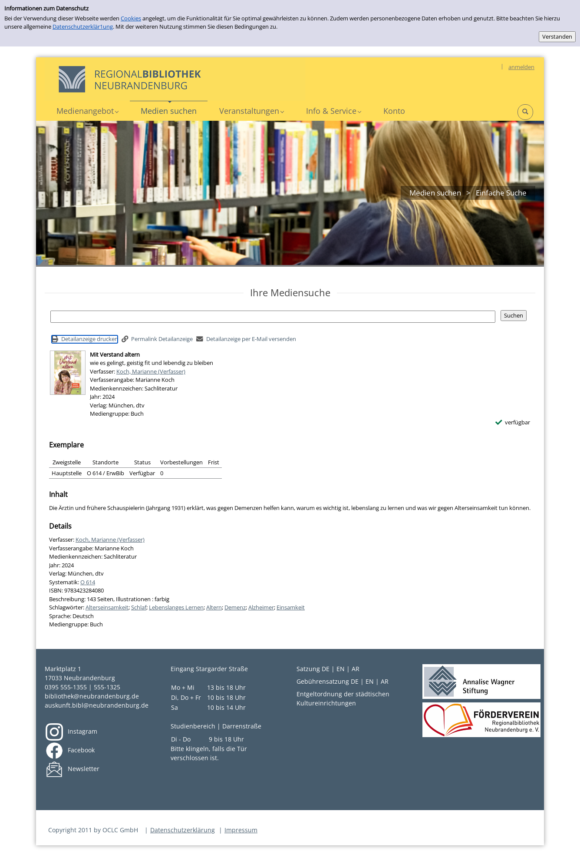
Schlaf (138, 607)
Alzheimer (261, 607)
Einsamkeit (291, 607)
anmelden (521, 67)
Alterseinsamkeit (107, 607)
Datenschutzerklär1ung (83, 26)
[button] (87, 111)
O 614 (87, 582)
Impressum (240, 830)
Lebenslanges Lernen (176, 607)
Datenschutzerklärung (182, 830)
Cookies (131, 18)
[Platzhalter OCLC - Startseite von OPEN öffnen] (175, 79)
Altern (214, 607)
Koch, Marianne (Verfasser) (150, 371)
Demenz (235, 607)
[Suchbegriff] (272, 317)
